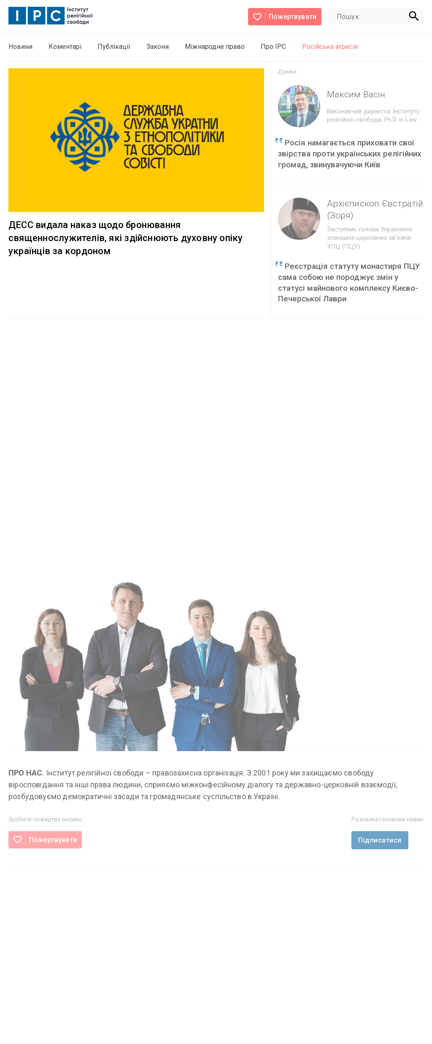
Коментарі (65, 47)
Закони (157, 47)
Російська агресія (330, 47)
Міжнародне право (215, 47)
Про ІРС (273, 47)
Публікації (113, 47)
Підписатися (379, 840)
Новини (20, 47)
